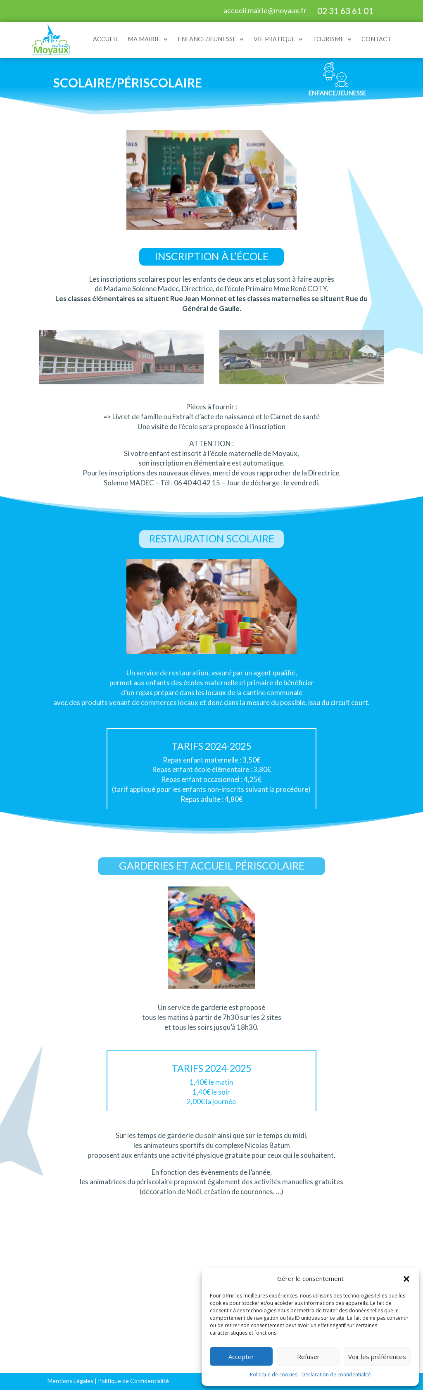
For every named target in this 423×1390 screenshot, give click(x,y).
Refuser (308, 1356)
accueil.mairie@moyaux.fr (265, 10)
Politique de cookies (273, 1374)
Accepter (241, 1356)
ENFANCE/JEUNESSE (207, 39)
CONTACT (376, 39)
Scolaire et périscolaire (132, 1296)
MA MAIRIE (144, 39)
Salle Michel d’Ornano (31, 1335)
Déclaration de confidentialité (336, 1374)
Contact (25, 1353)
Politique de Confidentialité (133, 1380)
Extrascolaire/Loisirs (129, 1309)
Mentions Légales (70, 1380)
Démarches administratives (37, 1300)
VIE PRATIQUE (274, 39)
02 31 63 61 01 (345, 10)
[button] (406, 1279)
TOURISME (328, 39)
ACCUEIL (106, 39)
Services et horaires (43, 1282)
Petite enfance (119, 1282)
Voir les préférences (377, 1356)
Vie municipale (35, 1318)
